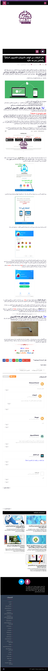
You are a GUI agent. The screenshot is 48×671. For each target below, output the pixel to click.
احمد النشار (36, 454)
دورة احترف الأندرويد (7, 646)
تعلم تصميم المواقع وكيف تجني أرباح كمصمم (15, 546)
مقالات (17, 64)
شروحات (34, 395)
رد (6, 390)
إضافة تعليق (6, 487)
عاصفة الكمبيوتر (34, 435)
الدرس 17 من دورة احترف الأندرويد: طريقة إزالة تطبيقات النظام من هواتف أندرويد (36, 546)
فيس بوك (9, 658)
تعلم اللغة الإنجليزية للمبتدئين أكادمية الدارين (8, 617)
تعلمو (33, 669)
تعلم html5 (8, 636)
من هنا (24, 127)
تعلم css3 (9, 630)
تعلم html (9, 634)
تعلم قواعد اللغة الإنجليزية (8, 623)
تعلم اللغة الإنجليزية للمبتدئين (8, 613)
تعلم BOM (8, 626)
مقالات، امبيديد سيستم (8, 663)
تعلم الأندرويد (8, 606)
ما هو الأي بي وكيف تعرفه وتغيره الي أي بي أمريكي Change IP (14, 526)
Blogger (36, 417)
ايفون (10, 603)
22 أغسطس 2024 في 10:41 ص (33, 474)
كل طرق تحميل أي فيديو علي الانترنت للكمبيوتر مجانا (37, 526)
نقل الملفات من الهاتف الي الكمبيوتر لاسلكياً (34, 460)
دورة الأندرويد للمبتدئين (8, 649)
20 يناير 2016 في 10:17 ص (34, 384)
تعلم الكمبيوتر (22, 64)
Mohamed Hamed (34, 383)
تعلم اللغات (8, 610)
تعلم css (9, 628)
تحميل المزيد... (7, 508)
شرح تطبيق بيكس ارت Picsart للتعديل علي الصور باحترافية (36, 566)
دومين (9, 652)
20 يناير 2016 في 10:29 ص (31, 396)
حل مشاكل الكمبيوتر (9, 641)
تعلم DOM (8, 632)
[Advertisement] (24, 37)
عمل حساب (8, 656)
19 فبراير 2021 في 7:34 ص (34, 437)
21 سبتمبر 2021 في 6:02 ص (33, 456)
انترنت (9, 601)
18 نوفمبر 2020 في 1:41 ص (34, 419)
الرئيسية (28, 64)
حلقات (9, 644)
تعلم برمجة (8, 620)
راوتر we (9, 654)
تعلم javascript (8, 638)
